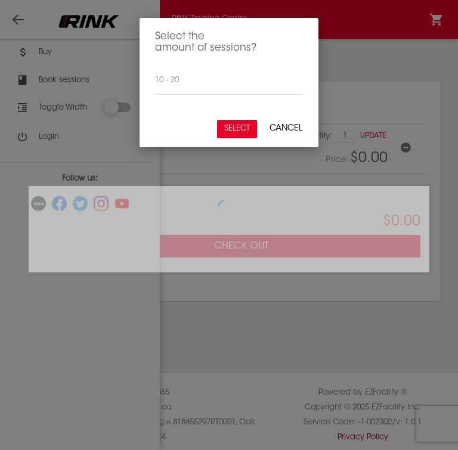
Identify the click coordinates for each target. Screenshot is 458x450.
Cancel (286, 129)
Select (237, 128)
